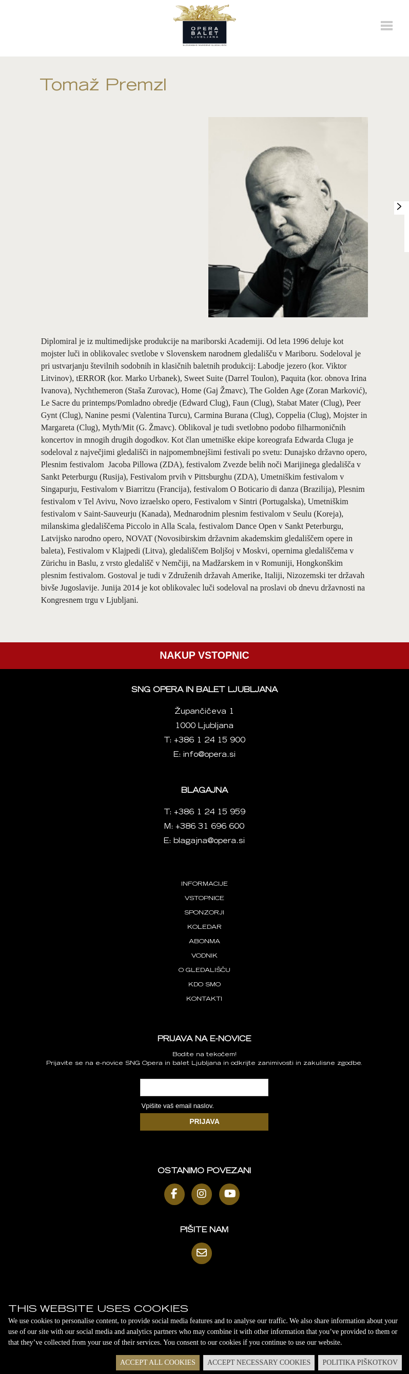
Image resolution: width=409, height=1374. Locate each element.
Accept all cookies (158, 1362)
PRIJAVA (204, 1121)
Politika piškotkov (360, 1362)
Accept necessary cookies (258, 1362)
